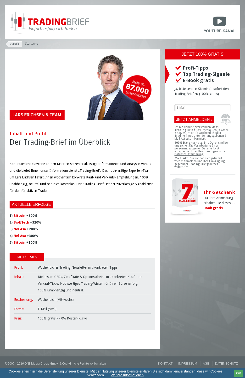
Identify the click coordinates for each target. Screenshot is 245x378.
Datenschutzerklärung (188, 154)
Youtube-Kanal (219, 23)
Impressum (187, 363)
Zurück (14, 44)
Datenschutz (226, 363)
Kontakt (165, 363)
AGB (206, 363)
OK (238, 373)
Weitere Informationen (127, 375)
